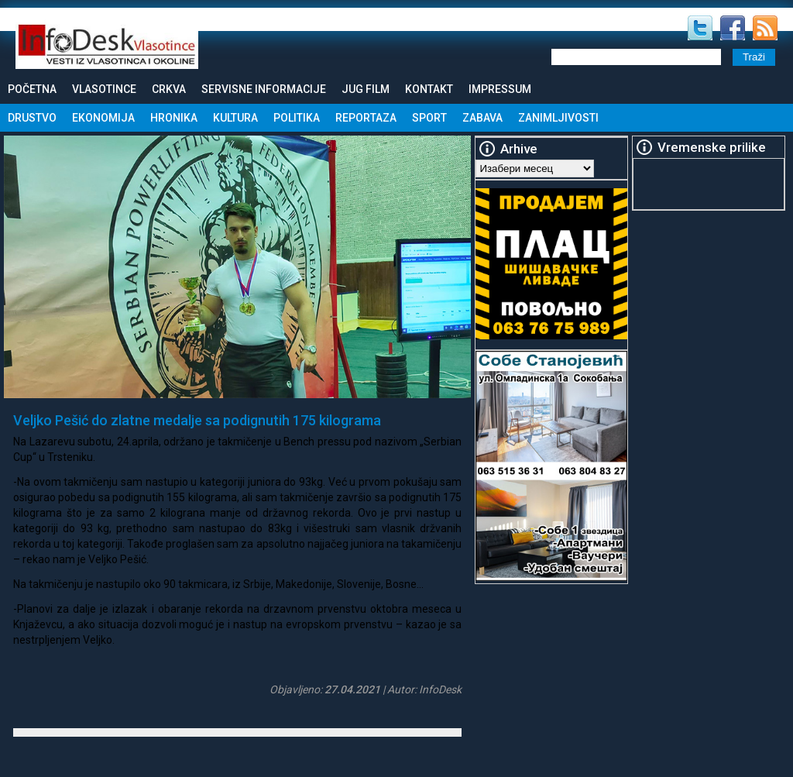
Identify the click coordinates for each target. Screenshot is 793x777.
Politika (296, 118)
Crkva (169, 89)
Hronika (173, 118)
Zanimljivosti (558, 118)
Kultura (235, 118)
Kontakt (429, 89)
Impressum (500, 89)
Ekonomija (103, 118)
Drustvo (32, 118)
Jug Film (366, 89)
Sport (429, 118)
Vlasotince (104, 89)
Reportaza (365, 118)
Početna (32, 89)
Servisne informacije (263, 89)
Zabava (482, 118)
